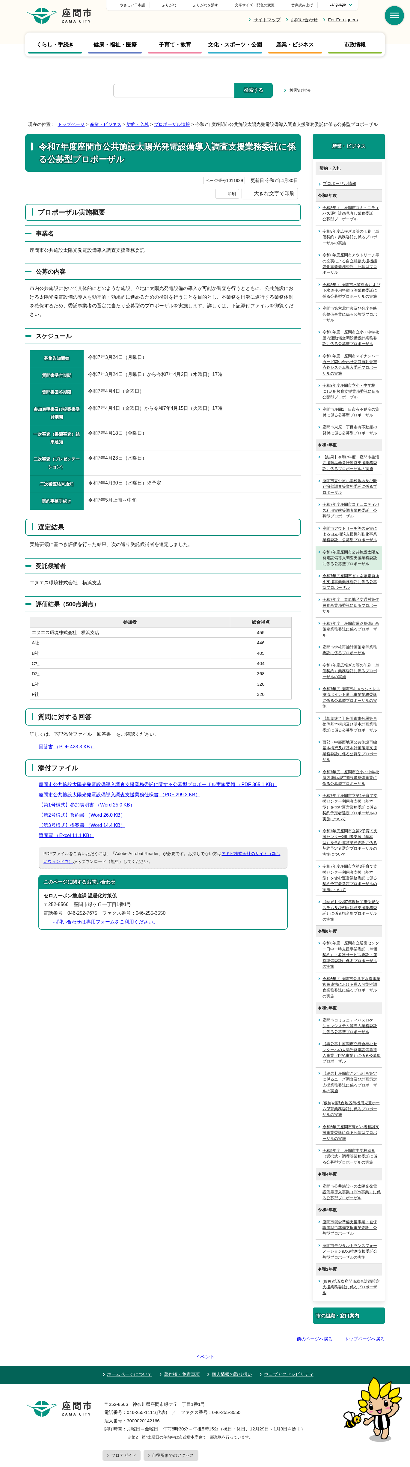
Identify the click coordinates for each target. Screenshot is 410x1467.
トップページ (71, 124)
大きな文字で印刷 (274, 193)
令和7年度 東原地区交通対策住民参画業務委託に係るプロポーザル (350, 605)
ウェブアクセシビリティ (288, 1357)
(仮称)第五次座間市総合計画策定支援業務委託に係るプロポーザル (351, 1287)
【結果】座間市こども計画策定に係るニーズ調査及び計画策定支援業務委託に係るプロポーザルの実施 (349, 1082)
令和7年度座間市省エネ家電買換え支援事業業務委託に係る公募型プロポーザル (350, 582)
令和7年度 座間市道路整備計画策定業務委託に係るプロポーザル (350, 629)
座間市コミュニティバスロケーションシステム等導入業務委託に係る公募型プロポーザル (349, 1026)
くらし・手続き (55, 45)
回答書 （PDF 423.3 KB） (69, 746)
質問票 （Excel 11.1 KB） (69, 835)
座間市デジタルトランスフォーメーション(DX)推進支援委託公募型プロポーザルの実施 (349, 1251)
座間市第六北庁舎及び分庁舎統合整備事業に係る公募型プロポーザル (349, 314)
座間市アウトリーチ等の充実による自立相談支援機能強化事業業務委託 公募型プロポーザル (349, 534)
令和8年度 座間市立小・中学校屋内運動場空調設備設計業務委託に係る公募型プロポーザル (350, 338)
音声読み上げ (302, 5)
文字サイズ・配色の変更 (255, 5)
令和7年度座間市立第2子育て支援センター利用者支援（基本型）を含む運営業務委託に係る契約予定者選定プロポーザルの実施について (349, 843)
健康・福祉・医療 (115, 45)
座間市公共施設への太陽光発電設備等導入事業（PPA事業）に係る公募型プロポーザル (351, 1192)
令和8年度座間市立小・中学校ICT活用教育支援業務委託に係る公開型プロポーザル (350, 391)
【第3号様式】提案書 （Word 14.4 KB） (84, 825)
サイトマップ (267, 19)
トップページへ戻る (364, 1338)
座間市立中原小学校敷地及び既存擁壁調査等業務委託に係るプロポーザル (349, 487)
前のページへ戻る (315, 1338)
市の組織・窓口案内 (337, 1315)
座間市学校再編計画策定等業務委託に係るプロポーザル (349, 650)
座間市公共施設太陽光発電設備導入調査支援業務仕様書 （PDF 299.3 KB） (122, 794)
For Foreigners (343, 19)
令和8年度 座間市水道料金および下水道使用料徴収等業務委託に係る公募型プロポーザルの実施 (351, 290)
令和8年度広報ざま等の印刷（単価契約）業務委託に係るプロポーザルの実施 (350, 237)
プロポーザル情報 (172, 124)
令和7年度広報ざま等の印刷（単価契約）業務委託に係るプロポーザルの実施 (350, 671)
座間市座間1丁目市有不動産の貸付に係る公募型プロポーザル (350, 412)
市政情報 (355, 45)
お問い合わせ (304, 19)
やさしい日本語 (174, 5)
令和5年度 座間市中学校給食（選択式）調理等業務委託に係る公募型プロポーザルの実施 (349, 1156)
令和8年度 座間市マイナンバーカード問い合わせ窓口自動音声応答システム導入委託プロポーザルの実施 (350, 365)
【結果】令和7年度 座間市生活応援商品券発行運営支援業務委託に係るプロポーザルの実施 (350, 463)
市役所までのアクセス (173, 1438)
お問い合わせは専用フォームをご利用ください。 (105, 921)
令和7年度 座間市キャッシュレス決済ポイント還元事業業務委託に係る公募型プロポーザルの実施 (351, 697)
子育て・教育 (175, 45)
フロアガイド (123, 1438)
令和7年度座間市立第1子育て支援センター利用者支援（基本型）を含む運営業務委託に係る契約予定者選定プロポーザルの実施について (349, 807)
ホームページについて (129, 1357)
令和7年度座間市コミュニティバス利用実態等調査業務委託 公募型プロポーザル (350, 510)
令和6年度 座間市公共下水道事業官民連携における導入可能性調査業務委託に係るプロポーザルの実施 (351, 987)
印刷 (231, 193)
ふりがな (211, 5)
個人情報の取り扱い (232, 1357)
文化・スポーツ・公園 (235, 45)
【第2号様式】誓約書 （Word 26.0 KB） (84, 815)
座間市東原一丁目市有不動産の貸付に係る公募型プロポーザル (349, 430)
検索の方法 (300, 90)
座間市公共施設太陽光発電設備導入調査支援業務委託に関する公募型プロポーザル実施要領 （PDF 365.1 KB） (160, 784)
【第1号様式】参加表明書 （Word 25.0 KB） (89, 804)
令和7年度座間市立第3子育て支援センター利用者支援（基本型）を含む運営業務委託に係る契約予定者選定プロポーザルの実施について (349, 878)
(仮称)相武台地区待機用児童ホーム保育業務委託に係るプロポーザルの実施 (351, 1109)
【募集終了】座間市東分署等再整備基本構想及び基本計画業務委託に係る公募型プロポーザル (349, 724)
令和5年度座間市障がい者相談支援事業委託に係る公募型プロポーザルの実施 (350, 1133)
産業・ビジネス (295, 45)
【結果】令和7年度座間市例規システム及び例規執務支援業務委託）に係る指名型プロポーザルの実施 (350, 910)
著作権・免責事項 (182, 1357)
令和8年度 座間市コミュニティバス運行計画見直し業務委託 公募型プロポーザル (350, 213)
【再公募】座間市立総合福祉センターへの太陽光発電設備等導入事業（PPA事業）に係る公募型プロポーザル (351, 1052)
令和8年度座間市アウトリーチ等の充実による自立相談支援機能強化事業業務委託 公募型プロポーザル (350, 264)
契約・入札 (137, 124)
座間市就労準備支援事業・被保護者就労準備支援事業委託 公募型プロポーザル (349, 1228)
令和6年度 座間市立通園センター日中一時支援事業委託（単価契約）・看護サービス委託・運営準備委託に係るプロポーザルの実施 (350, 955)
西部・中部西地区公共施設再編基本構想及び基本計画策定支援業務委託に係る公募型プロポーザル (349, 751)
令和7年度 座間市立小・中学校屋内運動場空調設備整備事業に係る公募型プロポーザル (350, 778)
